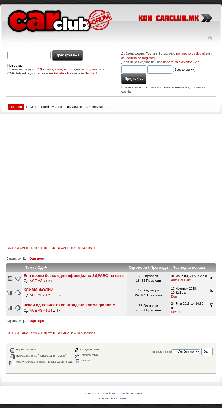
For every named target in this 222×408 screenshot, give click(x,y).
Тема (29, 267)
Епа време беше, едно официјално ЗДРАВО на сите (74, 275)
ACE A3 (36, 281)
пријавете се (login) (190, 53)
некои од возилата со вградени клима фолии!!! (69, 305)
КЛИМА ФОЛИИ (38, 290)
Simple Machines (131, 393)
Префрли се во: (161, 351)
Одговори (138, 267)
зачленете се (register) (138, 58)
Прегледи (159, 267)
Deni (174, 296)
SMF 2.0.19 (92, 393)
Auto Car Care (181, 280)
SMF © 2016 (110, 393)
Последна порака (188, 267)
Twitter (90, 73)
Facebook (61, 73)
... (54, 295)
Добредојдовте (51, 69)
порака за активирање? (181, 62)
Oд (42, 267)
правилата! (97, 69)
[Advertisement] (63, 177)
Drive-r (175, 311)
